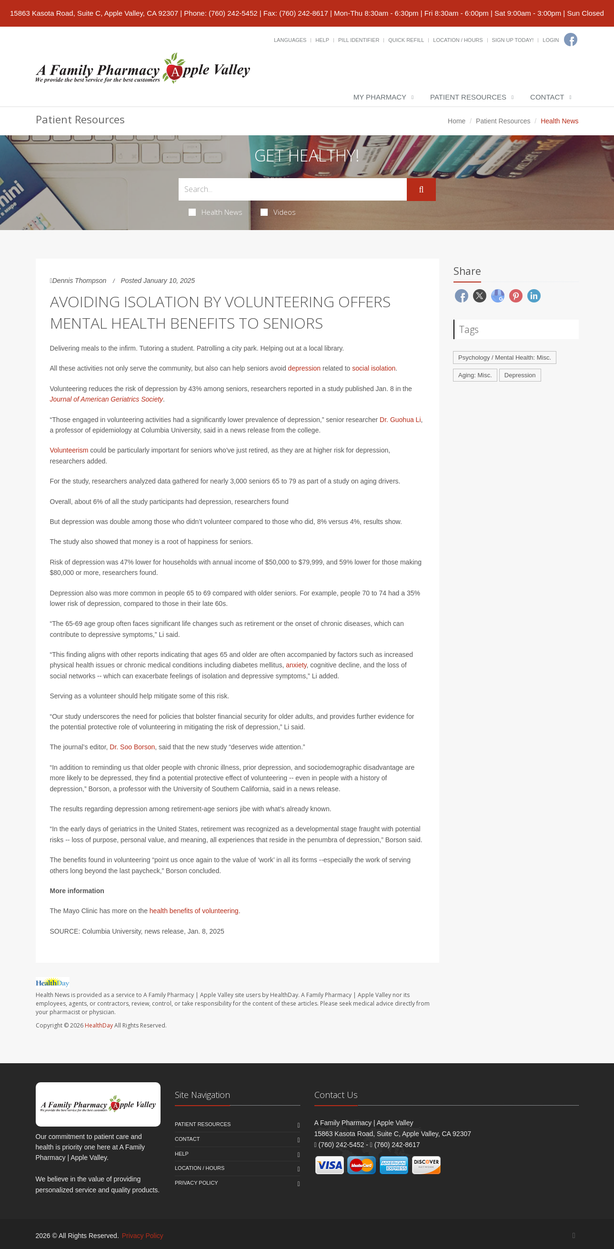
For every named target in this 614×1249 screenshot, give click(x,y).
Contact (547, 97)
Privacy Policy (196, 1183)
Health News (215, 212)
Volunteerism (69, 450)
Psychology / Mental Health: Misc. (504, 357)
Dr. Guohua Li (400, 419)
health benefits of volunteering (194, 911)
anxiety (296, 665)
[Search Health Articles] (293, 189)
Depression (520, 375)
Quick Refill (406, 40)
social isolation (373, 368)
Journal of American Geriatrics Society (106, 399)
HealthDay (99, 1025)
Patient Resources (468, 97)
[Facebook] (570, 39)
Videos (278, 212)
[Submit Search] (421, 189)
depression (304, 368)
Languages (290, 40)
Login (551, 40)
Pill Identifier (358, 40)
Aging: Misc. (475, 375)
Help (322, 40)
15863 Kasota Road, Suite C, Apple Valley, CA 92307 (94, 13)
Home (456, 121)
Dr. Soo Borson (132, 747)
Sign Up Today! (513, 40)
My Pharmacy (379, 97)
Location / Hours (458, 40)
